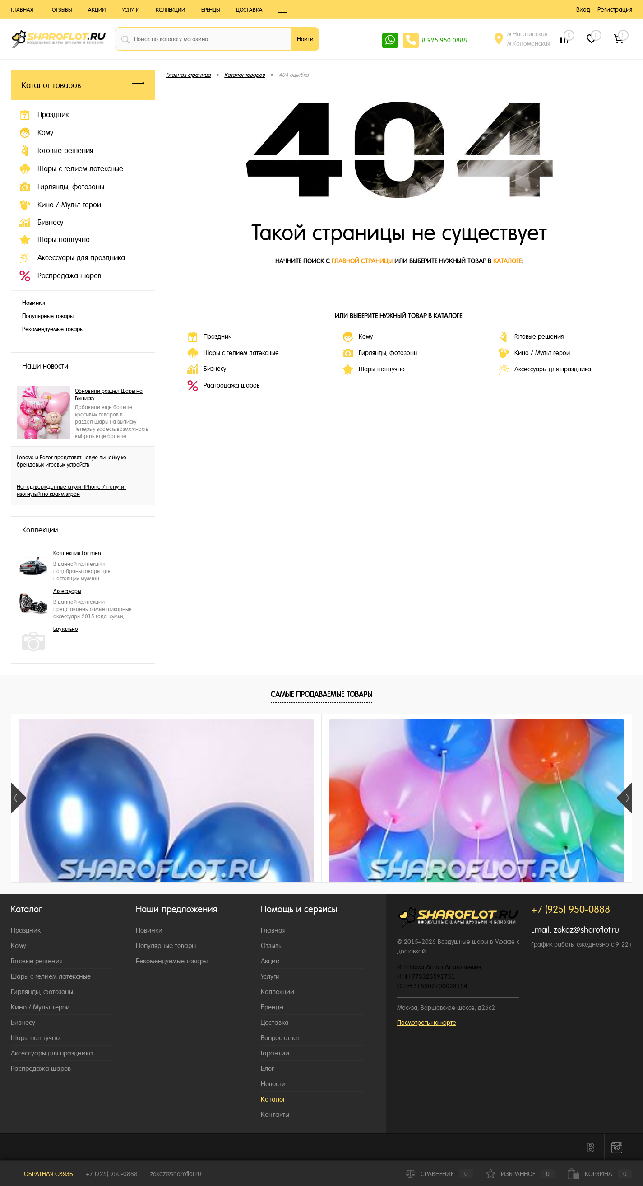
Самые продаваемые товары (321, 694)
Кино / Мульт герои (534, 353)
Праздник (209, 337)
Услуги (130, 10)
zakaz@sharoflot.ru (586, 929)
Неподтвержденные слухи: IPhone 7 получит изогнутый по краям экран (71, 490)
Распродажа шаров (223, 385)
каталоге (507, 261)
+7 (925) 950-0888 (112, 1173)
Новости (273, 1084)
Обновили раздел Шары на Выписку (109, 395)
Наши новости (45, 366)
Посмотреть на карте (426, 1022)
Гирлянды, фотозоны (380, 353)
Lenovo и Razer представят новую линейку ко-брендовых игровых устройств (72, 461)
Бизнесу (206, 369)
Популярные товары (48, 316)
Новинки (33, 302)
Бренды (210, 10)
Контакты (275, 1114)
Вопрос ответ (280, 1037)
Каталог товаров (83, 85)
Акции (97, 10)
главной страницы (362, 261)
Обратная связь (42, 1173)
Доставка (249, 10)
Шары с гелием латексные (233, 353)
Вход (583, 9)
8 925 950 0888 (444, 40)
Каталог (273, 1099)
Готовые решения (531, 337)
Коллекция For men (77, 553)
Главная (22, 10)
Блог (267, 1068)
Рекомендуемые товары (52, 329)
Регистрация (614, 9)
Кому (357, 337)
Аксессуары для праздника (544, 369)
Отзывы (62, 10)
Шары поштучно (373, 369)
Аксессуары (67, 591)
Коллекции (170, 10)
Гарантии (275, 1053)
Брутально (65, 629)
